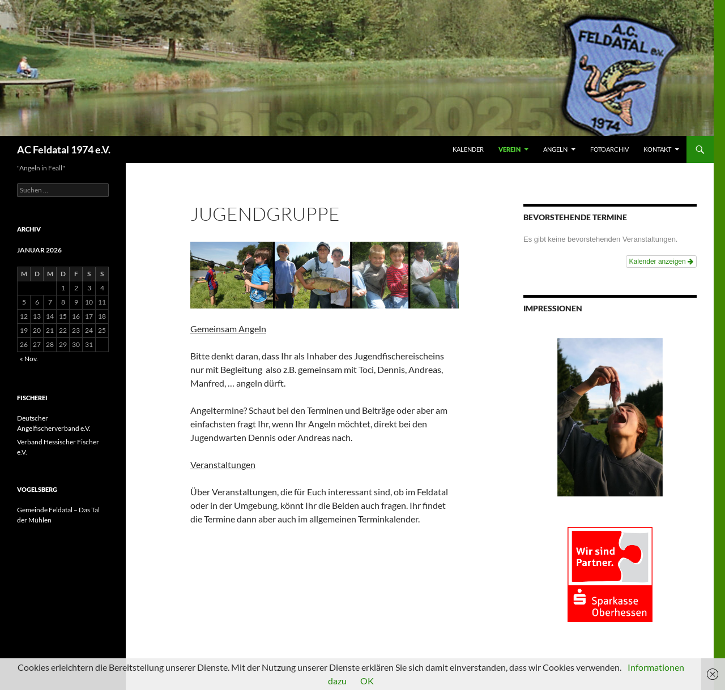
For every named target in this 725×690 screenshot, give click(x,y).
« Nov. (29, 358)
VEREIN (509, 149)
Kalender (468, 149)
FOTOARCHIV (609, 149)
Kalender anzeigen (661, 261)
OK (367, 680)
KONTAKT (657, 149)
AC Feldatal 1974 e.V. (63, 149)
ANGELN (555, 149)
